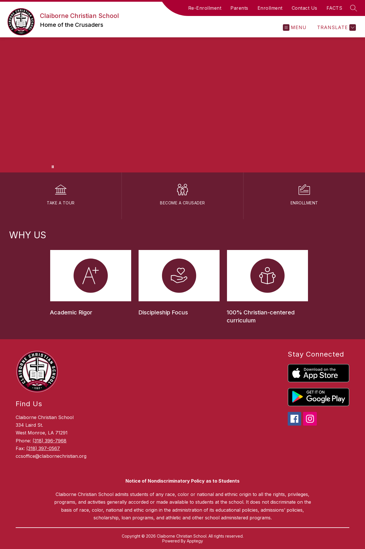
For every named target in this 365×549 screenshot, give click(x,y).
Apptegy (195, 540)
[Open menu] (295, 27)
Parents (239, 8)
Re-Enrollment (205, 8)
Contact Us (304, 8)
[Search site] (353, 8)
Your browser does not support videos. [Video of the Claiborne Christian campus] (182, 104)
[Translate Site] (336, 27)
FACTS (334, 8)
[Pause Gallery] (52, 166)
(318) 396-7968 (49, 441)
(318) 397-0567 (43, 448)
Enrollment (270, 8)
